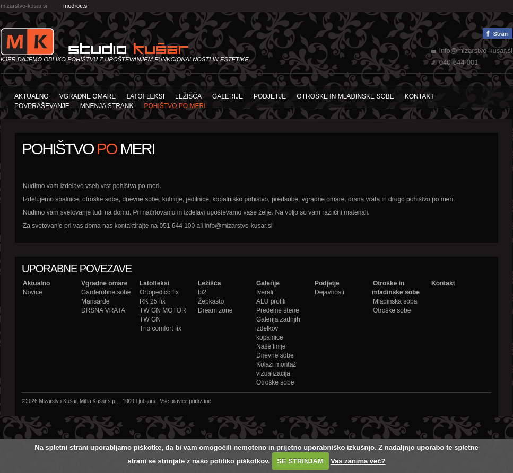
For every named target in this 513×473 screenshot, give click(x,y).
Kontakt (419, 96)
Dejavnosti (329, 292)
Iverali (264, 292)
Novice (32, 292)
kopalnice (269, 337)
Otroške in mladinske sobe (345, 96)
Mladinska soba (395, 301)
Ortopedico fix (159, 292)
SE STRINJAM (300, 461)
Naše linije (270, 346)
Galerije (227, 96)
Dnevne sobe (275, 355)
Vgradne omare (87, 96)
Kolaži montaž (276, 364)
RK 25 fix (153, 301)
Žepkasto (211, 301)
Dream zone (215, 310)
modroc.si (76, 6)
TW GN (150, 319)
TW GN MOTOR (163, 310)
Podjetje (270, 96)
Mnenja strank (107, 106)
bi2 (202, 292)
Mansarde (95, 301)
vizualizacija (273, 373)
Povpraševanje (41, 106)
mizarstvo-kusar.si (24, 6)
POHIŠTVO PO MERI (175, 106)
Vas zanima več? (358, 461)
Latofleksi (145, 96)
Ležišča (188, 96)
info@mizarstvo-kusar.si (475, 51)
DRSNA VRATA (103, 310)
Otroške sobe (275, 382)
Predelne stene (277, 310)
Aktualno (31, 96)
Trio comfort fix (160, 328)
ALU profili (270, 301)
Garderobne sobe (106, 292)
